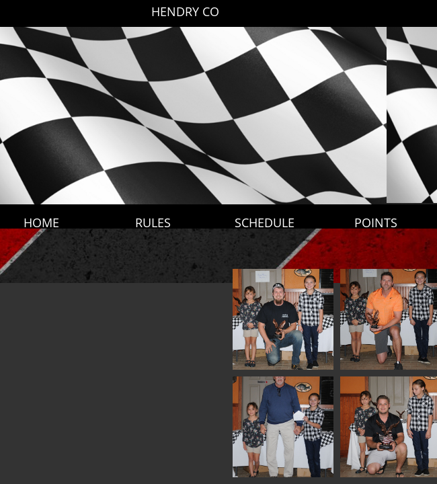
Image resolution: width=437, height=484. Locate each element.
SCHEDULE (264, 222)
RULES (153, 222)
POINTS (375, 222)
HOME (41, 222)
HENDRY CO (185, 11)
